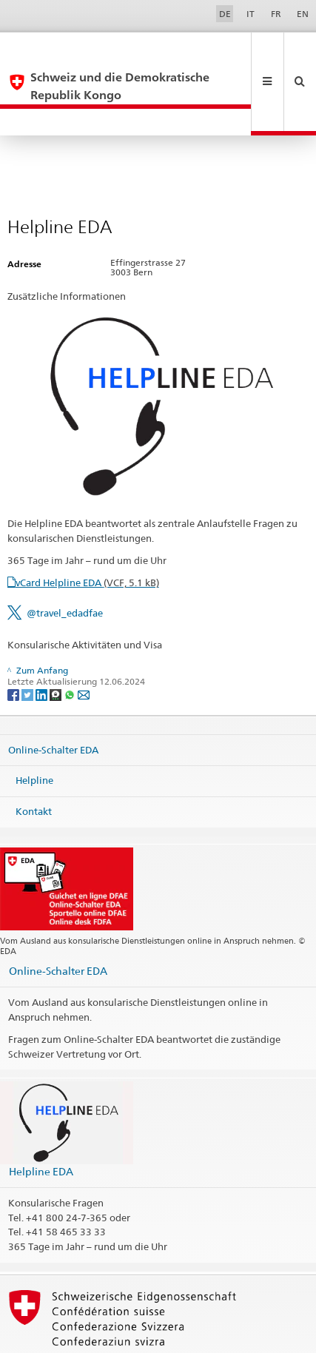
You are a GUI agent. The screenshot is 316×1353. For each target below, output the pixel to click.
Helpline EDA (41, 1118)
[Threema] (57, 640)
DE (225, 13)
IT (250, 13)
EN (303, 13)
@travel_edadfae (65, 559)
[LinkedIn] (43, 640)
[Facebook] (14, 640)
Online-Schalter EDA (53, 696)
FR (276, 13)
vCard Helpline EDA (87, 529)
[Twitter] (28, 640)
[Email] (84, 640)
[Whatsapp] (71, 640)
